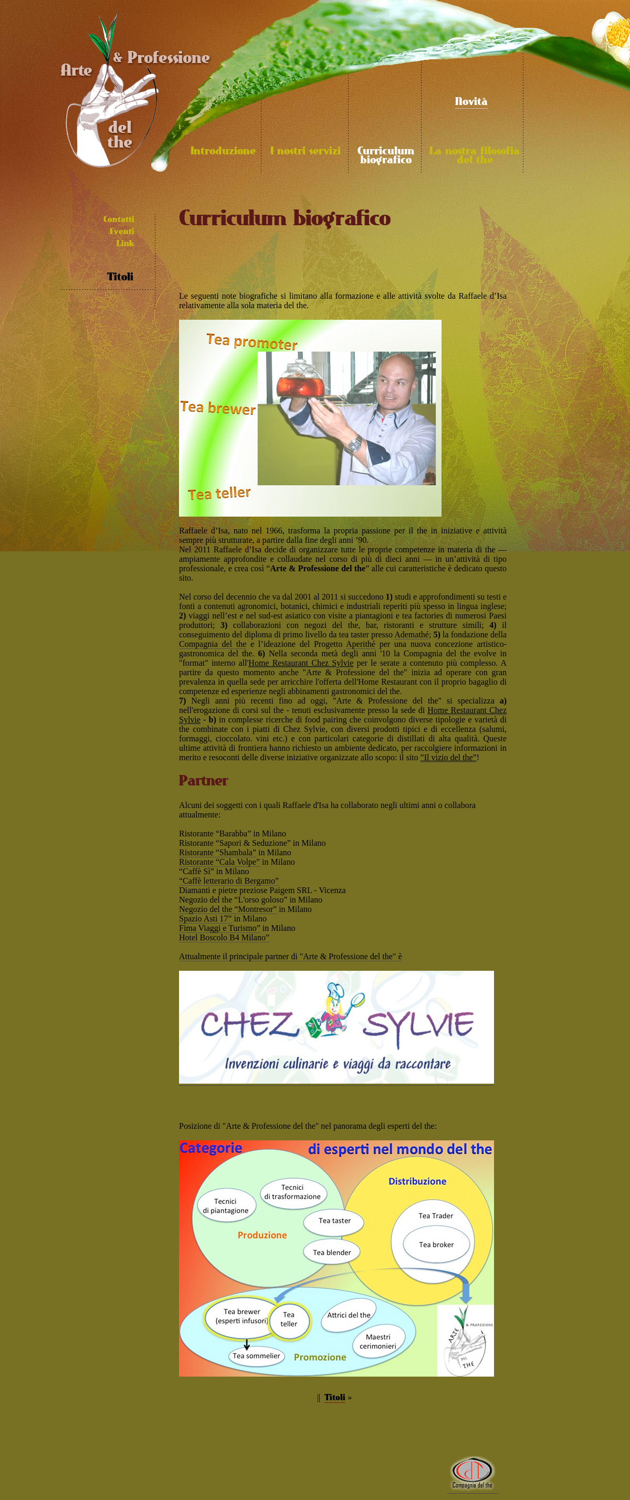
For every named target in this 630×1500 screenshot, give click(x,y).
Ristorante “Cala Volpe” (219, 861)
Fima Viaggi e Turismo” (219, 928)
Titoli (120, 277)
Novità (471, 102)
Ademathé (411, 634)
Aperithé (360, 643)
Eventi (122, 231)
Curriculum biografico (386, 155)
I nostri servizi (305, 151)
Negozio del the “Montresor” (228, 909)
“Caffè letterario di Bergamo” (229, 880)
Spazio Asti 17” (205, 918)
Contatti (118, 219)
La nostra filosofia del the (474, 155)
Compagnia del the (212, 643)
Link (125, 243)
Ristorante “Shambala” (217, 852)
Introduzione (223, 151)
